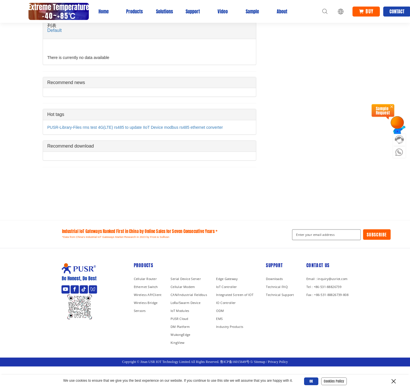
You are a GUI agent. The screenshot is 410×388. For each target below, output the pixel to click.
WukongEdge (180, 334)
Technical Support (280, 295)
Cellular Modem (183, 287)
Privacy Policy (278, 362)
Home (104, 11)
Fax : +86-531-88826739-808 (327, 295)
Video (223, 11)
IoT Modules (180, 311)
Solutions (163, 11)
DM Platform (180, 326)
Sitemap (259, 362)
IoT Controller (226, 287)
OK (311, 381)
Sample (252, 11)
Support (193, 11)
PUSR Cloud (179, 318)
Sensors (140, 311)
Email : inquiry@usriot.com (327, 279)
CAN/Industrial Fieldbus (189, 295)
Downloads (274, 279)
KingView (177, 342)
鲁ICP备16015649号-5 (236, 362)
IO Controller (226, 303)
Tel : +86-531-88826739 (323, 287)
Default (54, 30)
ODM (220, 311)
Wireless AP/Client (148, 295)
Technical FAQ (277, 287)
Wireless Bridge (146, 303)
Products (133, 11)
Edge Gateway (226, 279)
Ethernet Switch (146, 287)
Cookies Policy (334, 381)
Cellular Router (145, 279)
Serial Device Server (186, 279)
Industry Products (229, 326)
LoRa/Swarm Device (185, 303)
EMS (219, 318)
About (282, 11)
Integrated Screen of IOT (234, 295)
